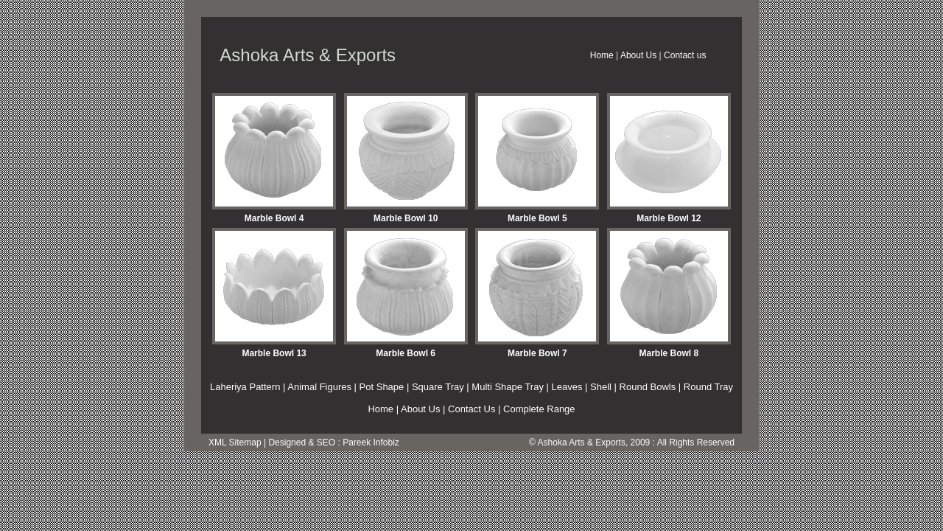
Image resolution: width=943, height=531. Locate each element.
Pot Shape (382, 386)
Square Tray (438, 386)
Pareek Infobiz (371, 442)
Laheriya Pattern (245, 386)
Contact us (685, 55)
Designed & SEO (301, 442)
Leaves (567, 386)
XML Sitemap (235, 442)
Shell (600, 386)
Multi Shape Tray (508, 386)
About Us (638, 55)
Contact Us (471, 408)
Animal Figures (319, 386)
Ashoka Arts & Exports (581, 442)
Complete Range (539, 408)
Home (602, 55)
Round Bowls (648, 386)
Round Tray (708, 386)
